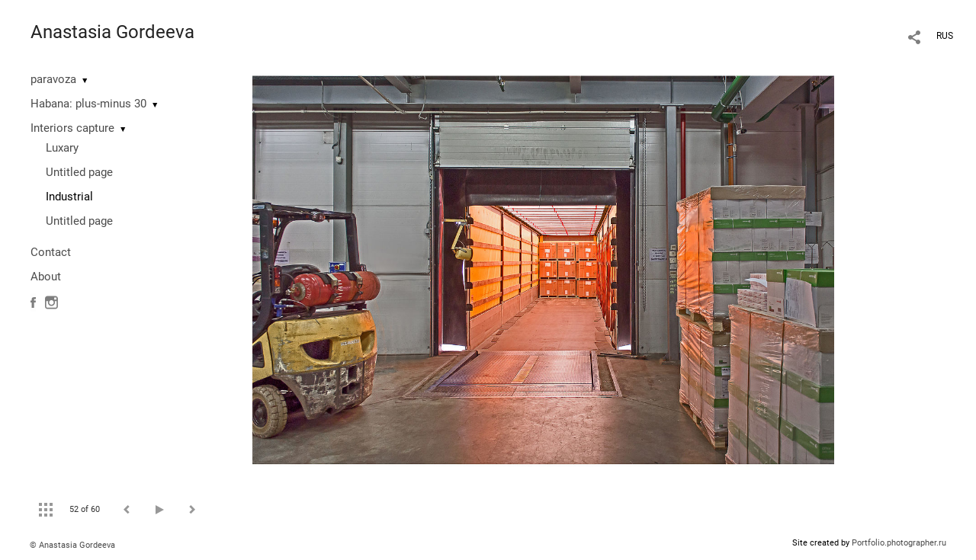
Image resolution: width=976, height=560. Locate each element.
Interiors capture (72, 128)
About (45, 276)
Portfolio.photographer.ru (899, 543)
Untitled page (79, 172)
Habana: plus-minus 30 (88, 103)
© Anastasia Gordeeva (72, 545)
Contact (50, 252)
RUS (944, 35)
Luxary (62, 148)
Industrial (69, 196)
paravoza (53, 79)
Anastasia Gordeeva (112, 32)
